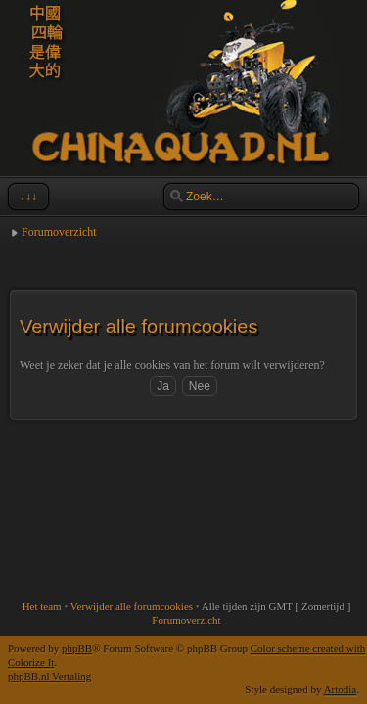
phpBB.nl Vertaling (49, 676)
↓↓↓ (26, 196)
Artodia (340, 689)
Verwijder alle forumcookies (131, 606)
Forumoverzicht (59, 232)
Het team (42, 606)
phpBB (77, 648)
